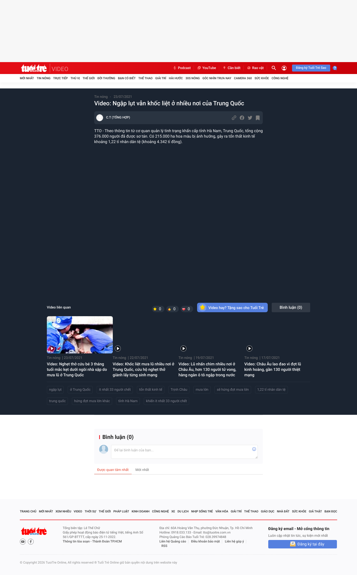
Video (78, 511)
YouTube (206, 68)
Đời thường (106, 78)
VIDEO (60, 69)
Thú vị (75, 78)
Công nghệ (279, 78)
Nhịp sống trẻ (202, 511)
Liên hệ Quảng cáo (172, 541)
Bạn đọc (331, 511)
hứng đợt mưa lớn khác (92, 401)
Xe (173, 511)
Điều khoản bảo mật (205, 541)
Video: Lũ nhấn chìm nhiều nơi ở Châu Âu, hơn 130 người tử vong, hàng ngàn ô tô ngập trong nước (207, 369)
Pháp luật (121, 511)
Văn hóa (221, 511)
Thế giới (89, 78)
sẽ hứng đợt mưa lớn (233, 390)
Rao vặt (255, 68)
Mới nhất (27, 78)
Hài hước (176, 78)
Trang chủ (28, 511)
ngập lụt (55, 390)
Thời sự (90, 511)
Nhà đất (283, 511)
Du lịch (183, 511)
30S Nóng (192, 78)
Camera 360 (243, 78)
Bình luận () (291, 307)
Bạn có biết (127, 78)
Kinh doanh (140, 511)
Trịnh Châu (179, 390)
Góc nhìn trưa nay (217, 78)
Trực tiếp (60, 78)
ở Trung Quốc (80, 390)
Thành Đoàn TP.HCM (107, 541)
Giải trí (160, 78)
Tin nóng (44, 78)
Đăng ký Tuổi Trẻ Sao (311, 68)
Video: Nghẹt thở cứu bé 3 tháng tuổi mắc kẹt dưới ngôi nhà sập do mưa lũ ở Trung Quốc (77, 369)
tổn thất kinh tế (150, 390)
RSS (164, 546)
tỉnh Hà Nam (128, 401)
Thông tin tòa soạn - (77, 541)
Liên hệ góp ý (234, 541)
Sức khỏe (262, 78)
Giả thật (315, 511)
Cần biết (231, 68)
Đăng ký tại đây (311, 544)
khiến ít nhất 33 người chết (166, 401)
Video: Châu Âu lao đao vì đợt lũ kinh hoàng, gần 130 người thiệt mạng (272, 369)
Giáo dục (267, 511)
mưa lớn (202, 390)
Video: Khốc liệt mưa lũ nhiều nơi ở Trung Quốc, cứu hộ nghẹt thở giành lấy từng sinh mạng (143, 369)
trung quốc (57, 401)
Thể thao (145, 78)
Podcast (182, 68)
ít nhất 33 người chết (115, 390)
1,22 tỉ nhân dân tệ (271, 390)
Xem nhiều (63, 511)
